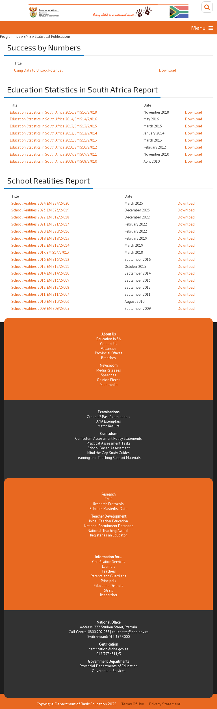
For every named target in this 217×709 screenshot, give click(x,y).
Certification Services (108, 561)
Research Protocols (108, 504)
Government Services (108, 670)
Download (167, 70)
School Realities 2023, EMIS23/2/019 (40, 210)
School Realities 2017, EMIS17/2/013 (40, 252)
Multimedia (109, 384)
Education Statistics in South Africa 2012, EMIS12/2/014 (53, 133)
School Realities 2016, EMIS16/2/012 (40, 259)
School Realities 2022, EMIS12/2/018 (40, 217)
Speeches (108, 375)
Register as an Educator (108, 535)
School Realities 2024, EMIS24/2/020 (40, 203)
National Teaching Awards (108, 530)
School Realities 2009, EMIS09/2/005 (40, 308)
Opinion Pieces (108, 379)
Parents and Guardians (108, 576)
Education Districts (108, 585)
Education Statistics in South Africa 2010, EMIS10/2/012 (53, 147)
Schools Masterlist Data (108, 508)
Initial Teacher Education (108, 521)
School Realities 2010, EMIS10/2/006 (40, 301)
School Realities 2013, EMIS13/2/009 (40, 280)
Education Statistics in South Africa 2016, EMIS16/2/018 (53, 112)
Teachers (108, 571)
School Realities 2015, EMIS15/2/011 (40, 266)
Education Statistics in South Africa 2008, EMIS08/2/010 (53, 161)
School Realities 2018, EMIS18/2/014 (40, 245)
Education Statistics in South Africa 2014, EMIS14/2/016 (53, 119)
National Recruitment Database (108, 526)
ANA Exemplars (108, 421)
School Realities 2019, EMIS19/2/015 (40, 238)
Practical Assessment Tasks (109, 443)
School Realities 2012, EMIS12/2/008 (40, 287)
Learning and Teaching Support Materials (109, 457)
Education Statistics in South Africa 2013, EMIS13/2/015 (53, 126)
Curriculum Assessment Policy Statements (108, 438)
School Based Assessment (109, 448)
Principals (108, 580)
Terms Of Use (132, 704)
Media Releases (108, 370)
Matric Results (109, 426)
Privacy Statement (164, 704)
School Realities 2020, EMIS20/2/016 (40, 231)
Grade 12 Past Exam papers (108, 416)
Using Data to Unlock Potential (38, 70)
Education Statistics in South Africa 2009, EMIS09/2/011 (53, 154)
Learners (108, 566)
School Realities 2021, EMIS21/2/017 (40, 224)
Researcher (108, 595)
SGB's (108, 590)
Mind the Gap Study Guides (108, 452)
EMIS (108, 499)
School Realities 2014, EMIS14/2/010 (40, 273)
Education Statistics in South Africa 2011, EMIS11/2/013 (53, 140)
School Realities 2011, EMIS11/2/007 (40, 294)
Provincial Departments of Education (109, 666)
